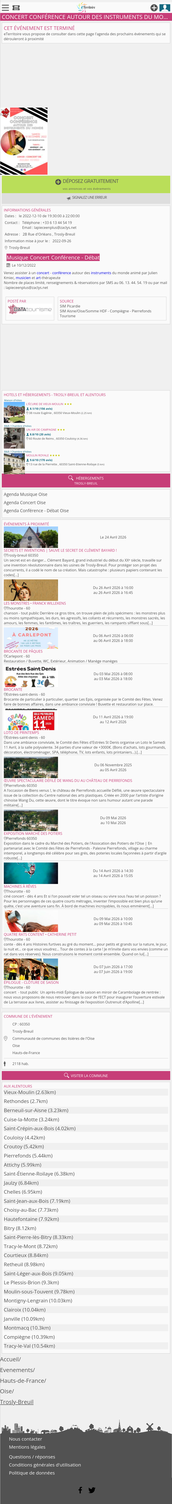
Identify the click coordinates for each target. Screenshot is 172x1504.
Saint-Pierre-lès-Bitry (28, 1237)
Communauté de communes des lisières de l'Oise (53, 1038)
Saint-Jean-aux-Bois (26, 1200)
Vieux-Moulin (19, 1092)
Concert (40, 257)
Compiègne (17, 1336)
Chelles (12, 1191)
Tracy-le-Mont (20, 1246)
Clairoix (12, 1309)
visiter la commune (86, 1075)
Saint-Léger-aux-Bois (28, 1273)
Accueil (9, 1359)
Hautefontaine (20, 1219)
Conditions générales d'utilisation (45, 1465)
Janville (12, 1318)
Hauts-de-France (26, 1052)
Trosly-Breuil (22, 1031)
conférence (61, 272)
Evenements (16, 1370)
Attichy (12, 1164)
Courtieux (15, 1255)
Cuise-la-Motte (21, 1119)
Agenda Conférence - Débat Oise (36, 511)
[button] (86, 184)
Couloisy (14, 1137)
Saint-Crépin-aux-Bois (29, 1128)
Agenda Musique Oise (25, 494)
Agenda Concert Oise (25, 502)
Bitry (9, 1228)
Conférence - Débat (75, 257)
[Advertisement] (86, 76)
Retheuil (13, 1264)
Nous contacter (25, 1439)
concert (43, 272)
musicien (23, 277)
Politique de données (32, 1473)
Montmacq (16, 1327)
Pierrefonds (17, 1155)
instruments (101, 272)
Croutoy (13, 1146)
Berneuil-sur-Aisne (25, 1110)
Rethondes (16, 1101)
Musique (18, 257)
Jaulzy (10, 1182)
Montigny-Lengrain (26, 1300)
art (38, 277)
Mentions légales (27, 1447)
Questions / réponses (32, 1457)
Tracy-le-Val (17, 1345)
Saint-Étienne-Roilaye (28, 1173)
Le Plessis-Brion (22, 1282)
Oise (16, 1045)
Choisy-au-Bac (20, 1209)
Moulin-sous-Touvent (28, 1291)
